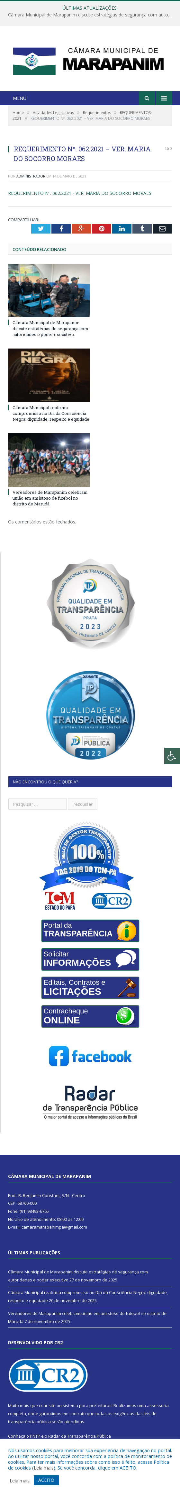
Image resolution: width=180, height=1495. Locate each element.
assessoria (158, 1405)
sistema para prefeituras (87, 1405)
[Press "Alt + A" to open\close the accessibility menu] (172, 756)
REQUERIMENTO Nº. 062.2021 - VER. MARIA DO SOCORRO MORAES (79, 193)
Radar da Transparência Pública (79, 1436)
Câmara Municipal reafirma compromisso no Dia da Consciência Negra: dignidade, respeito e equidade (51, 413)
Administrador (30, 176)
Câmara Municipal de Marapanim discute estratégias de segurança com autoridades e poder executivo (91, 15)
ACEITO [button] (46, 1480)
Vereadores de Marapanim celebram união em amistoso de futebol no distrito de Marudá (50, 498)
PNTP (35, 1436)
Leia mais (44, 1467)
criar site (47, 1405)
